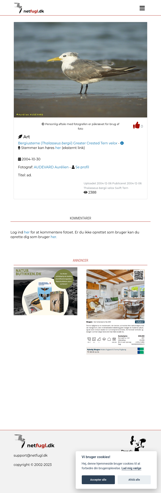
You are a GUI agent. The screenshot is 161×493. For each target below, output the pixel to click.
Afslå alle (134, 479)
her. (54, 237)
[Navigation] (142, 8)
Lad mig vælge (131, 468)
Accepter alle (98, 479)
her (58, 148)
